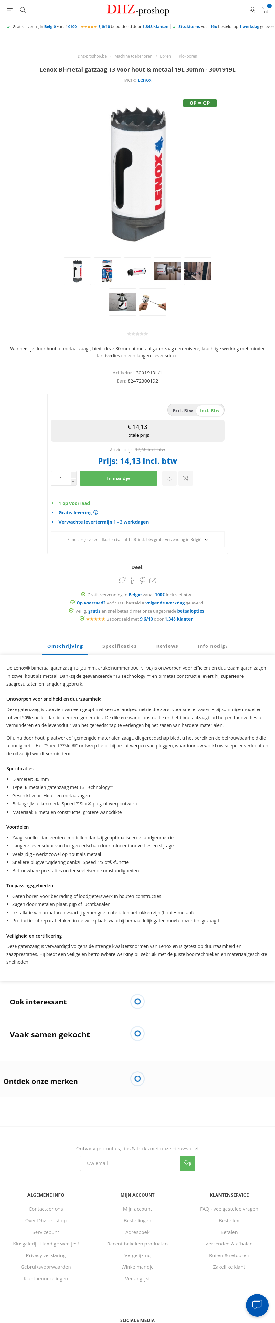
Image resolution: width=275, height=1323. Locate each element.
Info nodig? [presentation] (212, 646)
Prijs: (108, 460)
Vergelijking (137, 1255)
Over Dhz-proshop (46, 1220)
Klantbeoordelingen (46, 1278)
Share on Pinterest (142, 580)
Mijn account (137, 1208)
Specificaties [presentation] (119, 646)
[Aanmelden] (130, 1163)
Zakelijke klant (229, 1267)
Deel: (138, 567)
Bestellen (229, 1220)
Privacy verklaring (46, 1255)
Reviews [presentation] (167, 646)
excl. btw (183, 410)
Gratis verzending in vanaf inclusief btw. (140, 595)
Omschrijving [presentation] (65, 646)
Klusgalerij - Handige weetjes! (46, 1243)
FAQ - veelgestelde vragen (229, 1208)
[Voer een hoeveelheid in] (61, 478)
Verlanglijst (137, 1278)
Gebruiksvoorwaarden (46, 1267)
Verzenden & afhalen (229, 1243)
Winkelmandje (138, 1267)
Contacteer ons (46, 1208)
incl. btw (209, 410)
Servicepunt (46, 1232)
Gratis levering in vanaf (45, 26)
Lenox (144, 80)
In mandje (118, 478)
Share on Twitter (122, 580)
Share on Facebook (132, 580)
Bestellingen (137, 1220)
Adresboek (137, 1232)
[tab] (65, 646)
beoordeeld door (133, 26)
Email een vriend (152, 580)
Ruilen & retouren (229, 1255)
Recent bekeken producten (137, 1243)
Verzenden (187, 1163)
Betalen (229, 1232)
